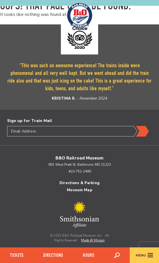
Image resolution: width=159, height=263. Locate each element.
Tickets (16, 255)
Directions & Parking (79, 183)
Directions (53, 255)
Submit (141, 131)
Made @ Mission (93, 240)
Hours (88, 255)
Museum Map (79, 190)
